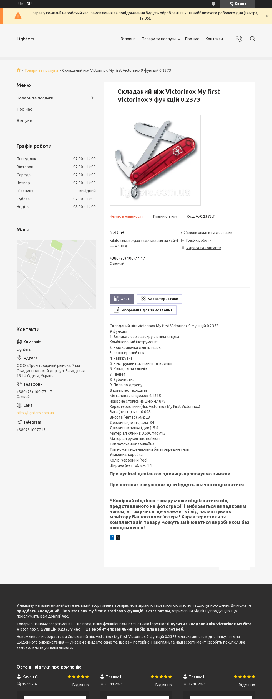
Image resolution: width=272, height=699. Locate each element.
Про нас (192, 39)
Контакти (214, 39)
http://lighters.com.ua (35, 413)
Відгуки (24, 120)
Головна (128, 39)
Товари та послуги (159, 39)
